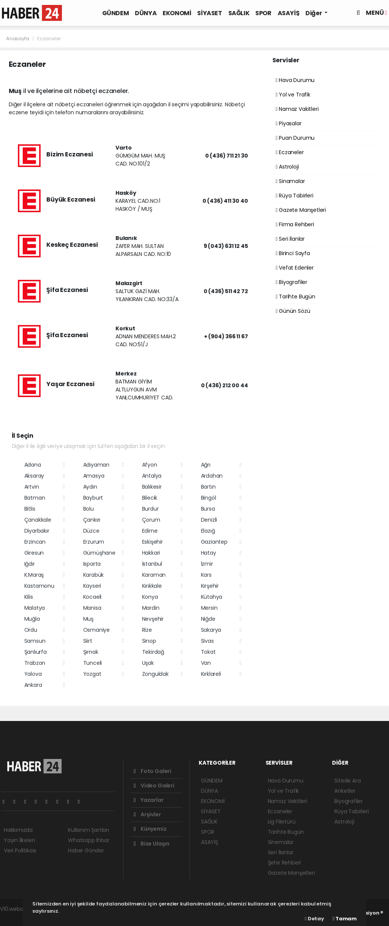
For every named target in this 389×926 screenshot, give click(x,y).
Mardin (151, 608)
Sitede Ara (347, 780)
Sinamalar (290, 181)
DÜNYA (146, 13)
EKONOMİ (177, 13)
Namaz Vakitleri (297, 109)
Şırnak (90, 652)
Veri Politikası (20, 850)
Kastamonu (39, 586)
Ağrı (205, 465)
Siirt (87, 641)
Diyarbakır (36, 531)
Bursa (208, 509)
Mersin (209, 608)
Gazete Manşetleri (301, 210)
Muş (88, 619)
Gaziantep (214, 542)
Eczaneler (49, 38)
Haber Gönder (86, 850)
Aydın (90, 487)
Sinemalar (281, 842)
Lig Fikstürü (282, 821)
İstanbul (152, 564)
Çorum (151, 520)
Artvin (31, 487)
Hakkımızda (18, 830)
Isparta (92, 564)
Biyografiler (291, 282)
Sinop (149, 641)
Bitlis (29, 509)
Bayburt (93, 498)
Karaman (154, 575)
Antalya (152, 476)
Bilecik (150, 498)
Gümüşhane (99, 553)
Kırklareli (211, 674)
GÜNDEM (115, 13)
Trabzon (35, 663)
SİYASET (209, 13)
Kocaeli (92, 597)
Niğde (208, 619)
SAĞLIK (239, 13)
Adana (32, 465)
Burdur (150, 509)
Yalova (33, 674)
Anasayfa (18, 38)
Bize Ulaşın (151, 843)
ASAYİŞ (289, 13)
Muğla (32, 619)
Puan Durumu (295, 138)
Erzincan (35, 542)
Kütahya (212, 597)
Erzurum (93, 542)
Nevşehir (153, 619)
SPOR (263, 13)
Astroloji (287, 166)
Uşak (148, 663)
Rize (147, 630)
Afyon (149, 465)
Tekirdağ (153, 652)
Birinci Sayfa (293, 253)
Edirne (150, 531)
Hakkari (151, 553)
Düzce (91, 531)
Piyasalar (289, 123)
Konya (150, 597)
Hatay (208, 553)
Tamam (345, 918)
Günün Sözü (293, 311)
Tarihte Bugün (295, 296)
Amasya (93, 476)
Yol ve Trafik (293, 94)
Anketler (344, 791)
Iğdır (29, 564)
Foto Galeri (152, 771)
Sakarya (211, 630)
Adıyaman (96, 465)
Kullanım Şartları (88, 830)
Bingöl (208, 498)
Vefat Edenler (295, 267)
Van (206, 663)
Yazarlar (148, 800)
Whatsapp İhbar (88, 840)
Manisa (92, 608)
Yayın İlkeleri (19, 840)
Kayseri (92, 586)
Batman (34, 498)
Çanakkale (37, 520)
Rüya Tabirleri (294, 195)
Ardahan (212, 476)
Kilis (28, 597)
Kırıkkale (152, 586)
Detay (314, 918)
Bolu (88, 509)
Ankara (33, 685)
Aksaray (34, 476)
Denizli (209, 520)
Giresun (34, 553)
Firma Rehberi (295, 224)
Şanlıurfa (35, 652)
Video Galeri (154, 785)
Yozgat (92, 674)
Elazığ (208, 531)
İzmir (207, 564)
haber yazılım (17, 917)
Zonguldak (155, 674)
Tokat (208, 652)
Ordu (30, 630)
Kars (206, 575)
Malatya (34, 608)
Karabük (93, 575)
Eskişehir (152, 542)
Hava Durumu (295, 80)
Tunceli (92, 663)
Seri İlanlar (290, 239)
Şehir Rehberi (284, 862)
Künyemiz (150, 829)
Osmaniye (96, 630)
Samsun (35, 641)
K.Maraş (34, 575)
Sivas (207, 641)
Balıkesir (152, 487)
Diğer (314, 13)
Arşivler (147, 814)
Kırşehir (210, 586)
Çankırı (92, 520)
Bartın (208, 487)
